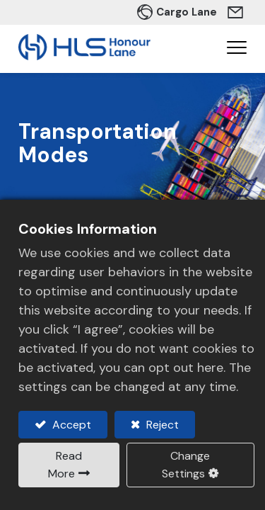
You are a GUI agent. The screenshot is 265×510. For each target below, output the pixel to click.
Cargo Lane (186, 12)
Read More (65, 464)
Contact (237, 12)
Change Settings (186, 464)
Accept (70, 424)
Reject (161, 424)
